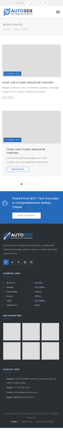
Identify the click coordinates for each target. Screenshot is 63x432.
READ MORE (8, 97)
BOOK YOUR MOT (26, 215)
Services (38, 282)
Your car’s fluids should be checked (27, 82)
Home (6, 29)
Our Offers (40, 287)
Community (11, 291)
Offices (38, 296)
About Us (10, 282)
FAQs (8, 300)
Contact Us (11, 305)
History (38, 291)
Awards (9, 287)
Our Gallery (40, 300)
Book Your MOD (45, 421)
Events (9, 296)
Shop (37, 305)
